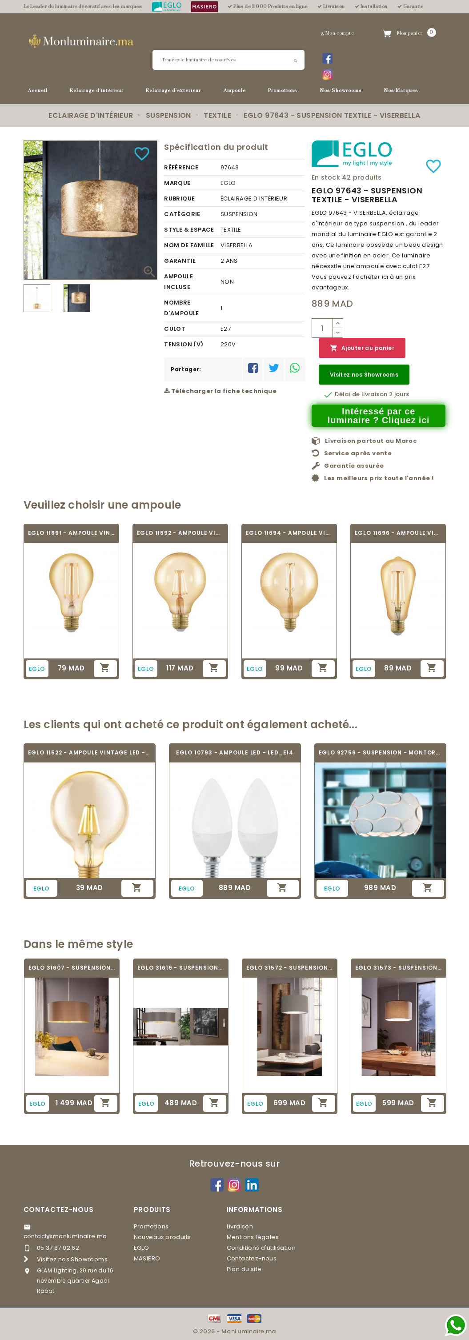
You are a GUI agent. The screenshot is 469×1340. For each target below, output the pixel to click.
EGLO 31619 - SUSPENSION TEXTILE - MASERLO (180, 967)
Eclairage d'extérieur (173, 91)
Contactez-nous (59, 1209)
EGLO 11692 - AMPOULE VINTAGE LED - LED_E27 (180, 533)
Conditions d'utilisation (261, 1248)
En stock (326, 177)
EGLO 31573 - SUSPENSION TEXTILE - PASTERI (398, 967)
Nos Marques (401, 91)
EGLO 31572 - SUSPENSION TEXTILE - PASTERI (289, 967)
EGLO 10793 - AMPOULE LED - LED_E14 (234, 752)
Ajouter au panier (362, 348)
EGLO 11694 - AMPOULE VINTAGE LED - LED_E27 (289, 533)
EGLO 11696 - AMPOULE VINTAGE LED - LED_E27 (398, 533)
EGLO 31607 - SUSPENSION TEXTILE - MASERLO (71, 967)
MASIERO (147, 1258)
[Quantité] (322, 328)
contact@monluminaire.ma (65, 1236)
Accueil (38, 91)
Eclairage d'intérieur (97, 91)
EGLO (141, 1248)
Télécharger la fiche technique (220, 391)
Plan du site (244, 1269)
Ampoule (235, 91)
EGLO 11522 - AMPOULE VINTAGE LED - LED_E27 (89, 752)
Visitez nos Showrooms (364, 374)
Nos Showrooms (341, 91)
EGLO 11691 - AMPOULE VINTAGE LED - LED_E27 (71, 533)
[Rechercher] (228, 60)
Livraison (240, 1226)
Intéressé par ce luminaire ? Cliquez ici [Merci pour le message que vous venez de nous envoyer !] (379, 415)
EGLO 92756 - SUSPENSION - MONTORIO (380, 752)
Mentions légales (253, 1237)
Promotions (282, 91)
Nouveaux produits (162, 1237)
